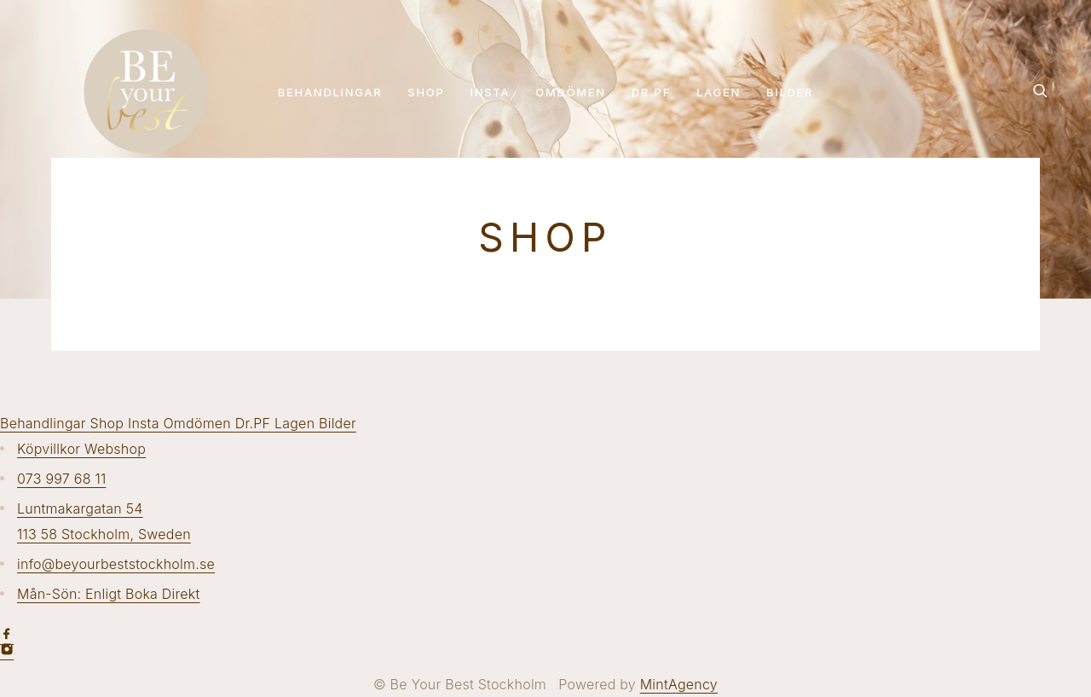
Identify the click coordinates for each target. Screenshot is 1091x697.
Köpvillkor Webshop (81, 448)
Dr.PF (651, 92)
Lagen (718, 92)
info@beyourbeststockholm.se (116, 563)
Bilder (789, 92)
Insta (490, 92)
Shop (425, 92)
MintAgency (679, 684)
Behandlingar (330, 92)
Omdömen (570, 92)
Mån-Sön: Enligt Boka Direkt (108, 593)
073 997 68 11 (61, 478)
